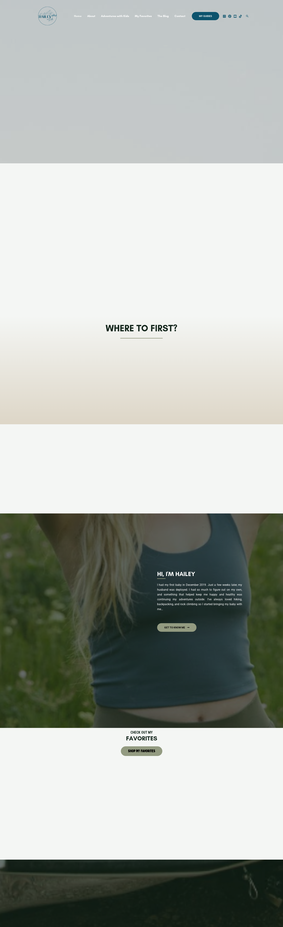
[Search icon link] (247, 16)
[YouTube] (235, 16)
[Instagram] (224, 16)
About (91, 16)
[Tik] (240, 16)
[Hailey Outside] (47, 16)
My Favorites (143, 16)
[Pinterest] (229, 16)
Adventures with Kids (115, 16)
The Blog (163, 16)
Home (78, 16)
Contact (179, 16)
